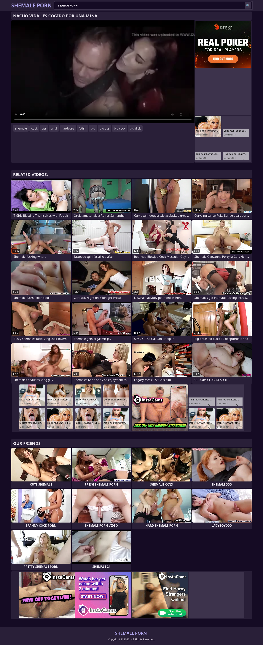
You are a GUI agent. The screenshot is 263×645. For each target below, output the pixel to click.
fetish (82, 128)
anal (54, 128)
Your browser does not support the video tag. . (103, 71)
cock (34, 128)
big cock (119, 128)
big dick (135, 128)
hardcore (67, 128)
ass (44, 128)
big (93, 128)
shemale (21, 128)
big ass (104, 128)
